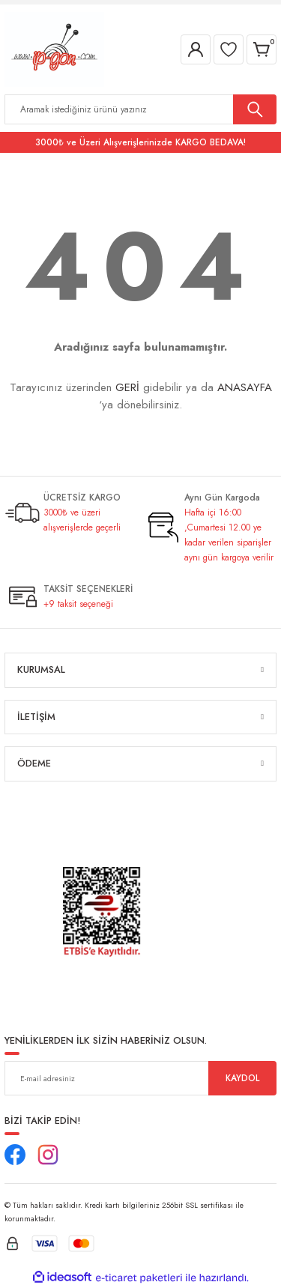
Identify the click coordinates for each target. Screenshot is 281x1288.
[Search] (140, 109)
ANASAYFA (244, 387)
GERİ (127, 387)
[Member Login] (196, 49)
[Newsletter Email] (140, 1078)
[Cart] (262, 49)
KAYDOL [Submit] (242, 1077)
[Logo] (54, 48)
